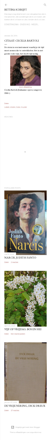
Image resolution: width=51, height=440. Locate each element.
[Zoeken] (45, 4)
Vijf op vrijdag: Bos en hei (22, 329)
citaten (13, 107)
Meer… (35, 24)
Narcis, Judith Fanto (20, 257)
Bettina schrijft (15, 9)
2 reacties (14, 262)
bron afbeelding (25, 87)
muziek (24, 107)
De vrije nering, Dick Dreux (24, 405)
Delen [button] (6, 103)
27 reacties (15, 410)
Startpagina (11, 24)
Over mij (25, 24)
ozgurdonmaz (35, 432)
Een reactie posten (18, 334)
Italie (18, 107)
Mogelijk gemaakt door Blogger (25, 427)
